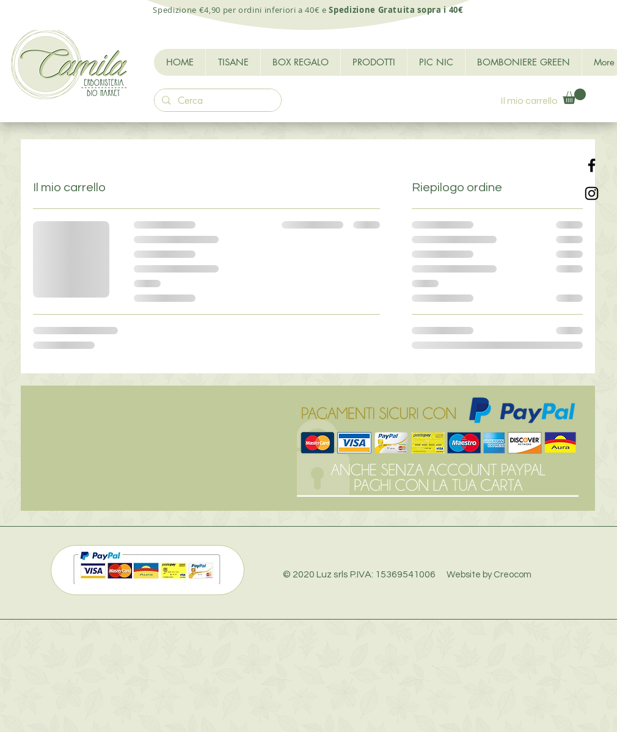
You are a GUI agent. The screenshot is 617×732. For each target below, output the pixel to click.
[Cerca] (216, 100)
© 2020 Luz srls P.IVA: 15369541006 (407, 574)
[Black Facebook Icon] (592, 165)
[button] (574, 96)
